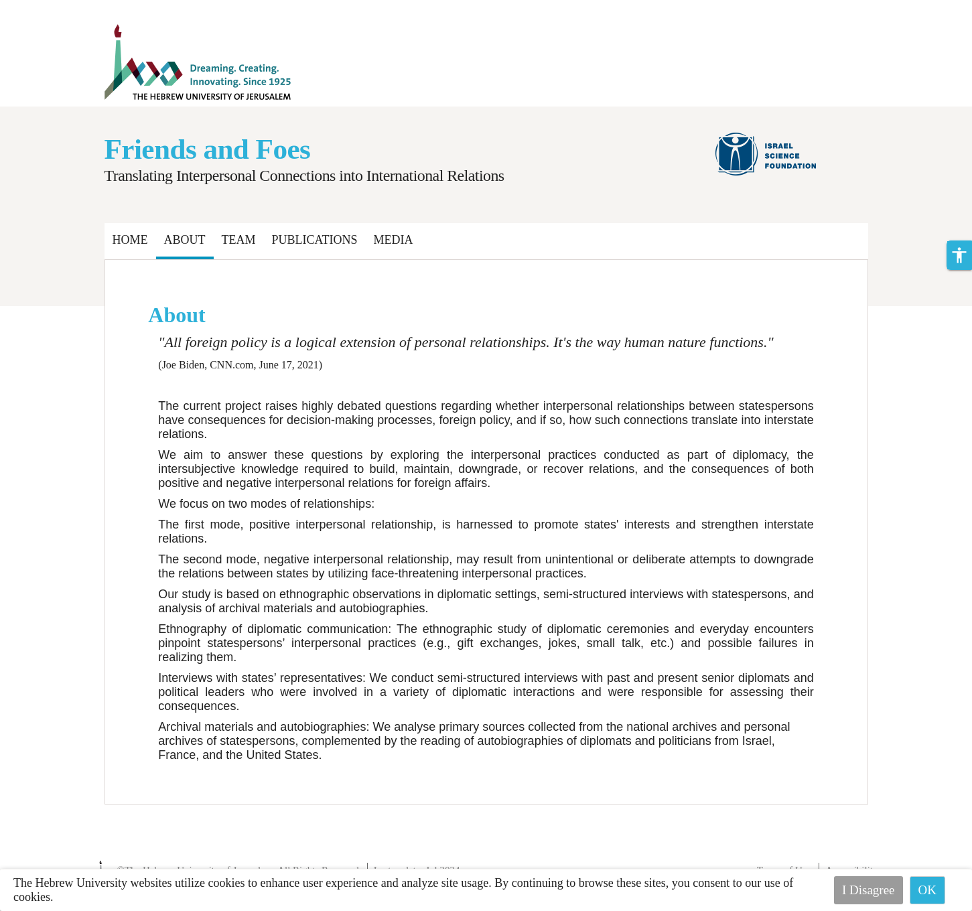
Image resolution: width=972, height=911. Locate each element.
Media (393, 240)
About (185, 240)
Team (239, 240)
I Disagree (868, 890)
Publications (315, 240)
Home (130, 240)
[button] (959, 255)
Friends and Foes (208, 149)
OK (927, 890)
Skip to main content (50, 8)
